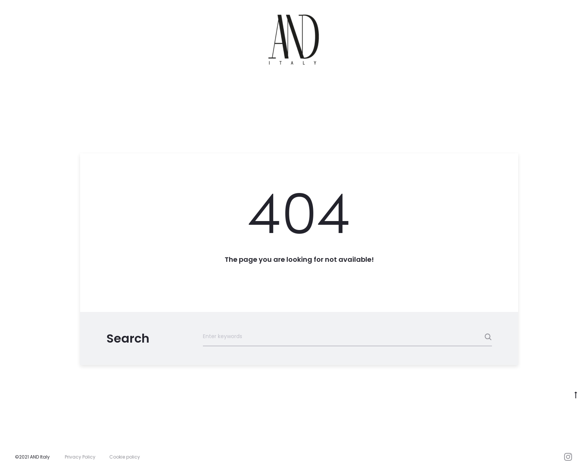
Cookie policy (124, 457)
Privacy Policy (80, 457)
